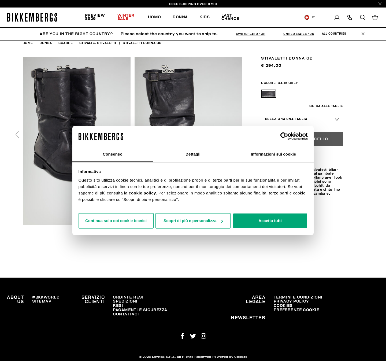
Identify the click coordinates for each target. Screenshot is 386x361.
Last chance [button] (230, 17)
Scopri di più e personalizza (193, 220)
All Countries (334, 33)
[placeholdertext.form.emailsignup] (326, 318)
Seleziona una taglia (286, 118)
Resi (118, 306)
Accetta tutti (270, 220)
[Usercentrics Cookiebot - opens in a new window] (284, 136)
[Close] (380, 3)
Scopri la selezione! (271, 17)
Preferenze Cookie (296, 310)
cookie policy (142, 193)
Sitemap (41, 301)
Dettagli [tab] (193, 154)
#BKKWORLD (46, 297)
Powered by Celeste (229, 356)
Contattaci (126, 314)
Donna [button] (180, 17)
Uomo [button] (154, 17)
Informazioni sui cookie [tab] (273, 154)
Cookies (283, 306)
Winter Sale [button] (126, 17)
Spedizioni (125, 301)
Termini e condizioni (298, 297)
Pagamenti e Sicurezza (140, 310)
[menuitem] (98, 17)
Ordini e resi (128, 297)
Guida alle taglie (326, 106)
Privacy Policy (291, 301)
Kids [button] (204, 17)
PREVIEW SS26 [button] (95, 17)
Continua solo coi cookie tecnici (116, 220)
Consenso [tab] (112, 154)
